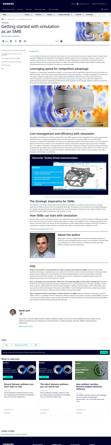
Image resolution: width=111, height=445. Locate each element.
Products (27, 14)
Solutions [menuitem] (20, 9)
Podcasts (49, 14)
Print (57, 41)
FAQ (2, 68)
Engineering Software (21, 345)
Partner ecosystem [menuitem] (40, 9)
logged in (12, 434)
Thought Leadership (64, 14)
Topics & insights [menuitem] (53, 9)
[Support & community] (99, 4)
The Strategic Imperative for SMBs (10, 58)
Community (89, 14)
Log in (73, 4)
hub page (41, 229)
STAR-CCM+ (71, 79)
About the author (6, 65)
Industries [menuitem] (29, 9)
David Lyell (35, 51)
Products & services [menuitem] (9, 9)
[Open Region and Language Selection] (83, 4)
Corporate (78, 14)
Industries (38, 14)
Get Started (104, 352)
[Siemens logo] (8, 4)
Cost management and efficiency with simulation (11, 54)
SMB (35, 345)
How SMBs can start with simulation (11, 61)
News (6, 345)
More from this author (26, 326)
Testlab (80, 79)
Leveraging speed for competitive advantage (13, 50)
